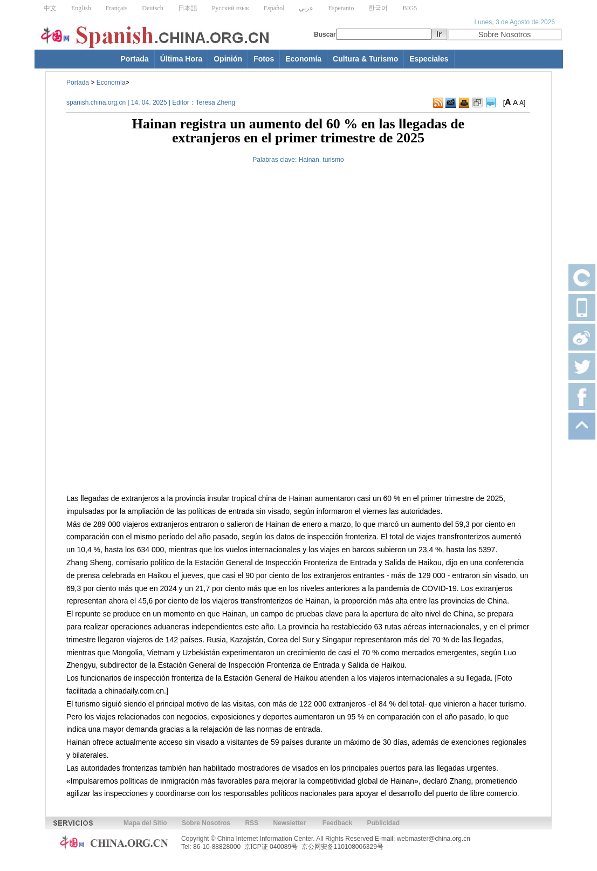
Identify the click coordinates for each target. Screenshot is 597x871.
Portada (135, 58)
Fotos (263, 58)
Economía (303, 58)
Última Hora (181, 58)
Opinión (228, 58)
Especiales (428, 58)
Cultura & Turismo (365, 58)
